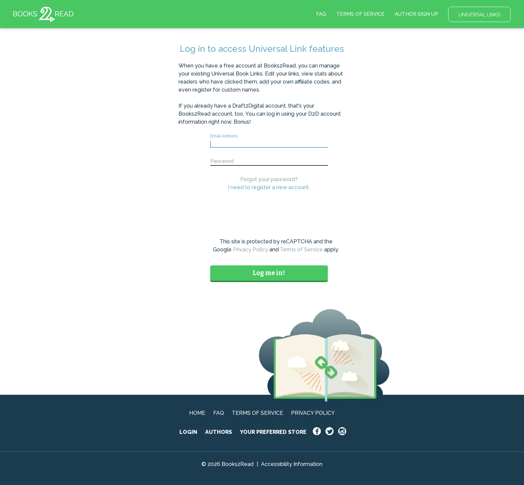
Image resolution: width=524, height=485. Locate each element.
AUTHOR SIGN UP (416, 14)
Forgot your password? (269, 179)
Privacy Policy (250, 249)
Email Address (224, 136)
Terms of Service (301, 249)
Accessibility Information (291, 464)
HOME (197, 413)
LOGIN (188, 432)
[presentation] (276, 216)
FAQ (321, 14)
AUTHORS (218, 432)
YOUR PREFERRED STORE (273, 432)
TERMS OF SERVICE (360, 14)
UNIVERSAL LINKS (479, 15)
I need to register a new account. (269, 187)
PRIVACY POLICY (313, 413)
